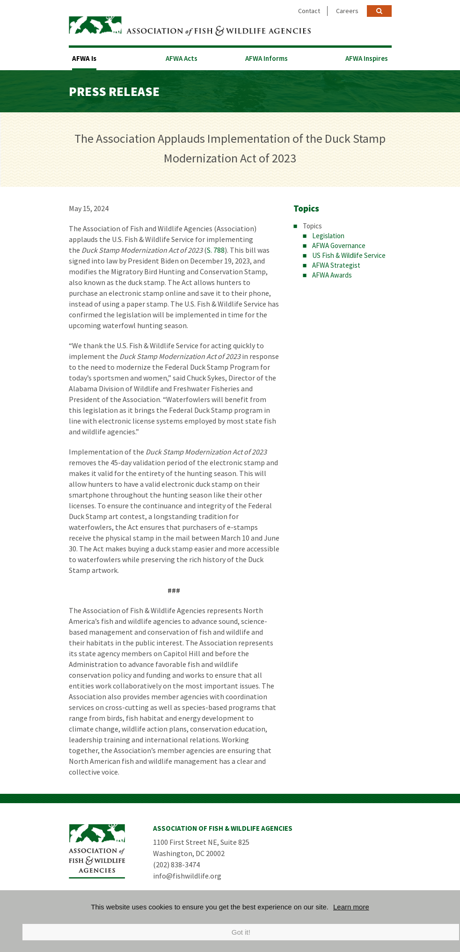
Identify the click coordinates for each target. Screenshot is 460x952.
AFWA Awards (332, 275)
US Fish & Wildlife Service (349, 255)
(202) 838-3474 (176, 864)
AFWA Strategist (336, 265)
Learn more (351, 907)
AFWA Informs (266, 58)
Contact (309, 11)
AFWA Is (84, 58)
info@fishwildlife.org (187, 875)
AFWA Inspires (366, 58)
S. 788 (216, 250)
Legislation (328, 235)
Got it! (241, 932)
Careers (347, 11)
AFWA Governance (338, 245)
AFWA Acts (181, 58)
